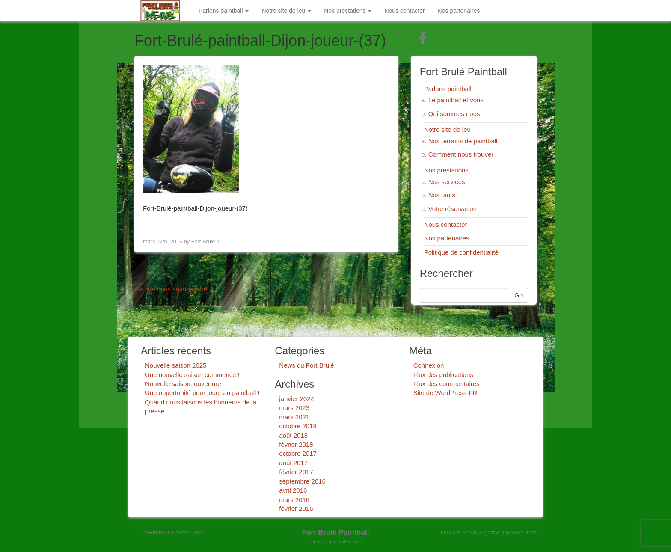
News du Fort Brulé (306, 365)
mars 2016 (294, 499)
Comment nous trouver (461, 154)
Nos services (446, 181)
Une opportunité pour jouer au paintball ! (202, 392)
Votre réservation (452, 208)
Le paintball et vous (456, 100)
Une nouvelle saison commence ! (192, 374)
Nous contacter (404, 10)
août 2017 (293, 462)
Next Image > (368, 223)
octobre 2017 (298, 453)
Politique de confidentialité (461, 252)
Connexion (428, 365)
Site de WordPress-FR (445, 392)
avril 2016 (293, 490)
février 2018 (296, 444)
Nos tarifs (441, 195)
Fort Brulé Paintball (335, 532)
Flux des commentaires (446, 383)
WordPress (524, 533)
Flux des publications (443, 374)
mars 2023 (294, 407)
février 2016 (296, 508)
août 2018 (293, 435)
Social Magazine (481, 533)
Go (518, 295)
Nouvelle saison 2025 (175, 365)
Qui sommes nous (454, 113)
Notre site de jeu (286, 10)
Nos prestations (347, 10)
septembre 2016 (302, 481)
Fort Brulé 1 (205, 241)
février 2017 (296, 471)
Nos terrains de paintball (463, 141)
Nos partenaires (459, 10)
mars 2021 (294, 417)
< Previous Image (170, 223)
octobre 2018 (298, 426)
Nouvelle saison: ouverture (183, 383)
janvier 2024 (296, 398)
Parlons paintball (224, 10)
